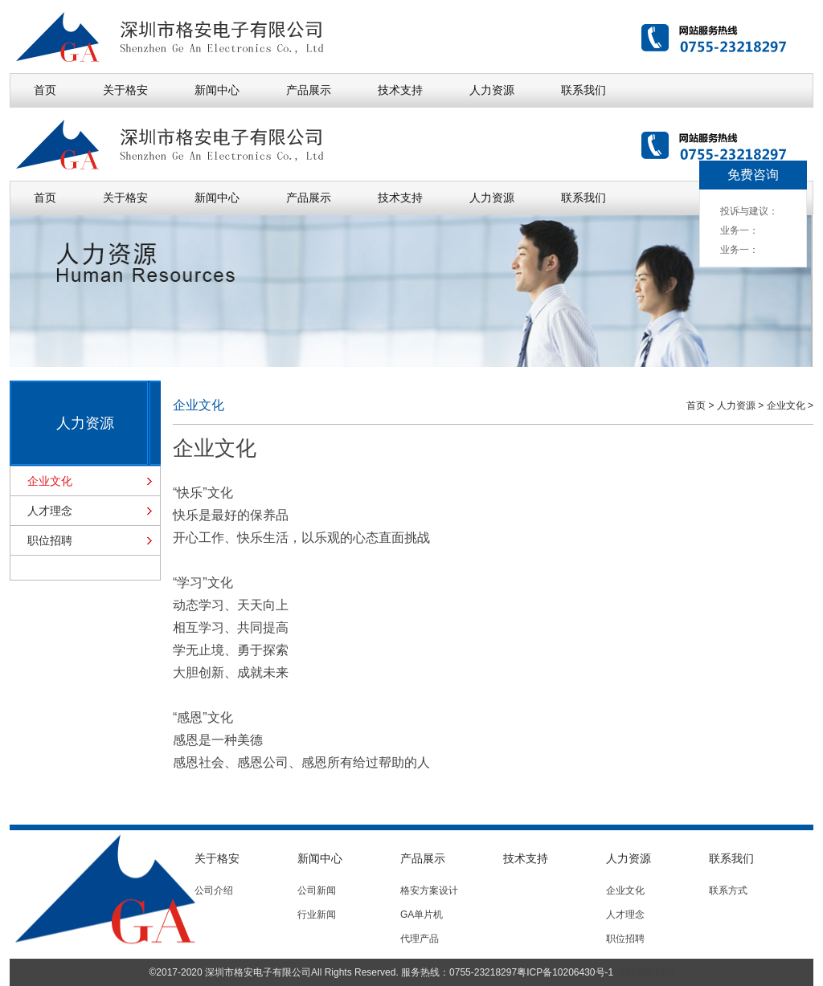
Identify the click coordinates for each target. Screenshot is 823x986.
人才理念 (49, 510)
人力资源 (491, 90)
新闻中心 (217, 90)
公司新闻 (316, 890)
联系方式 (728, 890)
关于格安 (125, 90)
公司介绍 (213, 890)
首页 (45, 90)
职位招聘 (49, 540)
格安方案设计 (429, 890)
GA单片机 (421, 914)
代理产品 (419, 938)
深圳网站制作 (645, 972)
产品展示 (308, 90)
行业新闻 (316, 914)
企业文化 (49, 481)
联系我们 (583, 90)
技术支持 (400, 90)
